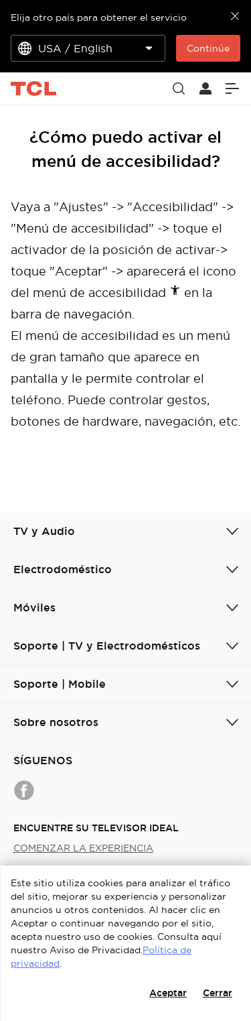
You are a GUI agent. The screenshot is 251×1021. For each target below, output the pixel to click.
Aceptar (168, 993)
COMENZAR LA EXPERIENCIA (83, 848)
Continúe (208, 48)
